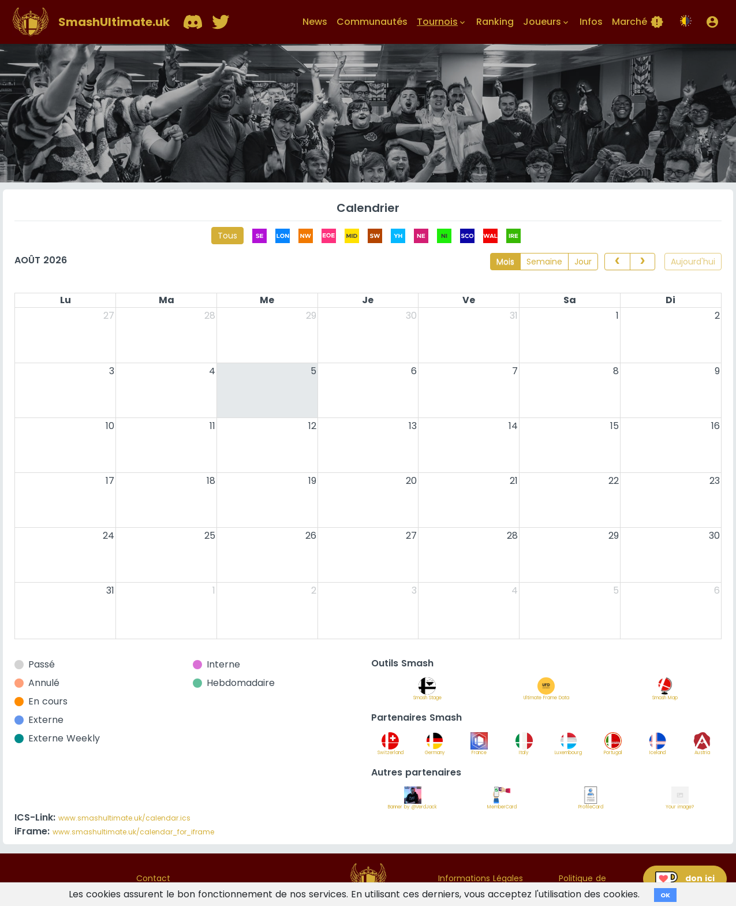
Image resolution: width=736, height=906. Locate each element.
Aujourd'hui (693, 261)
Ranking (495, 21)
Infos (591, 21)
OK (665, 895)
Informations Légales (480, 878)
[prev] (617, 261)
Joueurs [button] (546, 22)
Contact (153, 878)
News (314, 21)
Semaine (544, 261)
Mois (505, 261)
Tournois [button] (442, 22)
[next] (642, 261)
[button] (712, 21)
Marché (638, 22)
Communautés (372, 21)
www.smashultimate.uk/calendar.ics (124, 818)
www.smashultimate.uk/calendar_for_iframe (133, 832)
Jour (583, 261)
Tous (227, 235)
